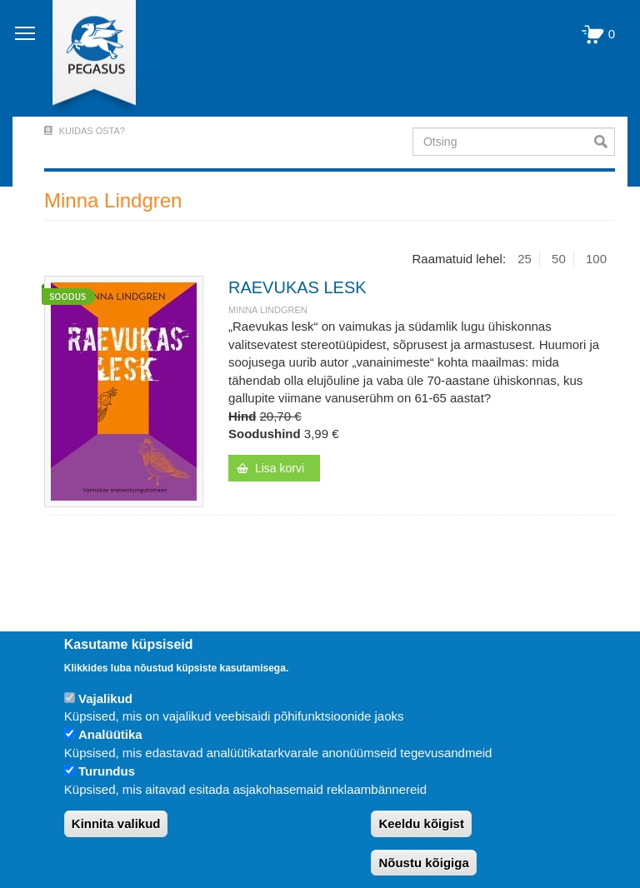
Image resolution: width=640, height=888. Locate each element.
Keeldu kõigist (421, 823)
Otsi (604, 141)
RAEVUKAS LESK (297, 287)
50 (559, 259)
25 (525, 259)
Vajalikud (105, 698)
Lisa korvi (279, 468)
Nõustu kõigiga (423, 863)
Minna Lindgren (268, 310)
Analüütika (110, 734)
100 (596, 259)
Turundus (106, 771)
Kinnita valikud (116, 823)
